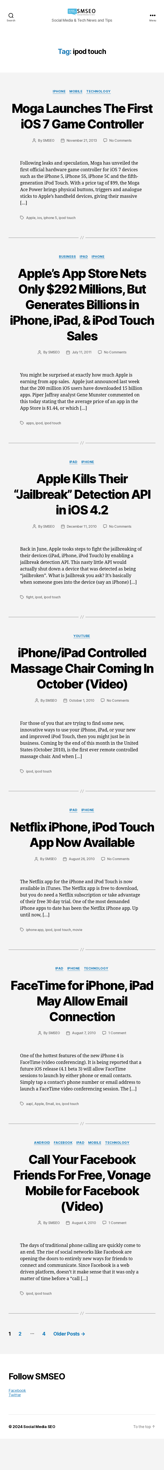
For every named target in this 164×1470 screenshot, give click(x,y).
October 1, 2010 (82, 716)
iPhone (58, 92)
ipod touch (67, 233)
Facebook (62, 1174)
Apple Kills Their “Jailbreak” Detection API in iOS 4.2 (81, 509)
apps (30, 439)
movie (78, 961)
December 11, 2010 (82, 542)
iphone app (35, 961)
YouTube (82, 652)
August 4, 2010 (84, 1254)
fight (29, 613)
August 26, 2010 (82, 890)
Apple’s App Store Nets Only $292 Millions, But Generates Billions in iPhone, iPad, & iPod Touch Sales (82, 319)
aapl (29, 1135)
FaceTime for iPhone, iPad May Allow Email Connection (82, 1032)
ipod (38, 439)
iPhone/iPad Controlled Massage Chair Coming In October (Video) (82, 684)
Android (41, 1174)
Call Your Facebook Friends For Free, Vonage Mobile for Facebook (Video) (82, 1214)
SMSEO (48, 156)
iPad (84, 272)
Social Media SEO (39, 1458)
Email (50, 1135)
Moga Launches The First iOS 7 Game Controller (82, 123)
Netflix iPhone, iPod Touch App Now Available (82, 858)
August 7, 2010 (84, 1064)
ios (39, 233)
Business (67, 272)
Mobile (76, 92)
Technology (99, 92)
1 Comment (117, 1064)
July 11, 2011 (82, 368)
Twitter (15, 1426)
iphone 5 (50, 233)
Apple (31, 233)
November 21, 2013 (81, 156)
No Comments (121, 156)
